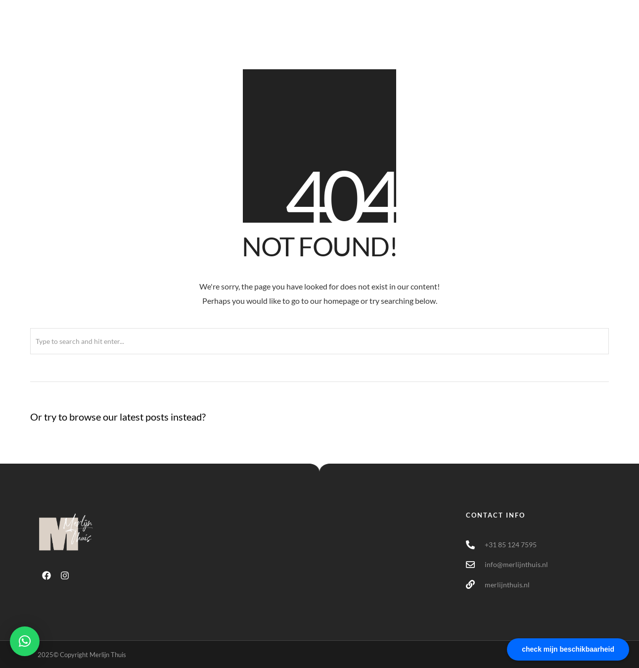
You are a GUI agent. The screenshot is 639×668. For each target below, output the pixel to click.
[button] (25, 641)
